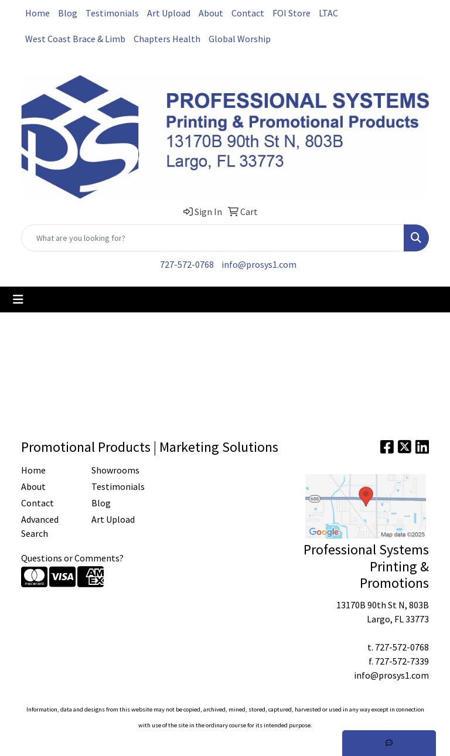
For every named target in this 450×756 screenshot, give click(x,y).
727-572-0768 (187, 264)
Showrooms (115, 470)
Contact (247, 13)
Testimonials (112, 13)
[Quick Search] (212, 237)
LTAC (328, 13)
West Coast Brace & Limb (75, 39)
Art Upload (168, 13)
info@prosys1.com (258, 264)
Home (37, 13)
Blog (67, 13)
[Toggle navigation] (18, 299)
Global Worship (240, 39)
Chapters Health (167, 39)
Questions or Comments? (72, 558)
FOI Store (291, 13)
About (211, 13)
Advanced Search (40, 526)
